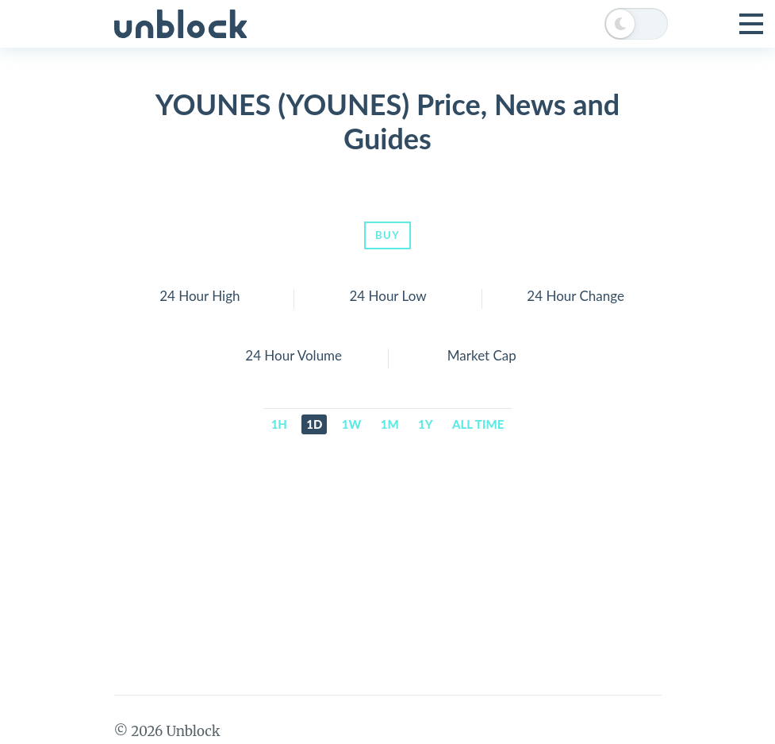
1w (352, 424)
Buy (387, 235)
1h (279, 424)
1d (314, 424)
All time (478, 424)
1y (425, 424)
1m (390, 424)
